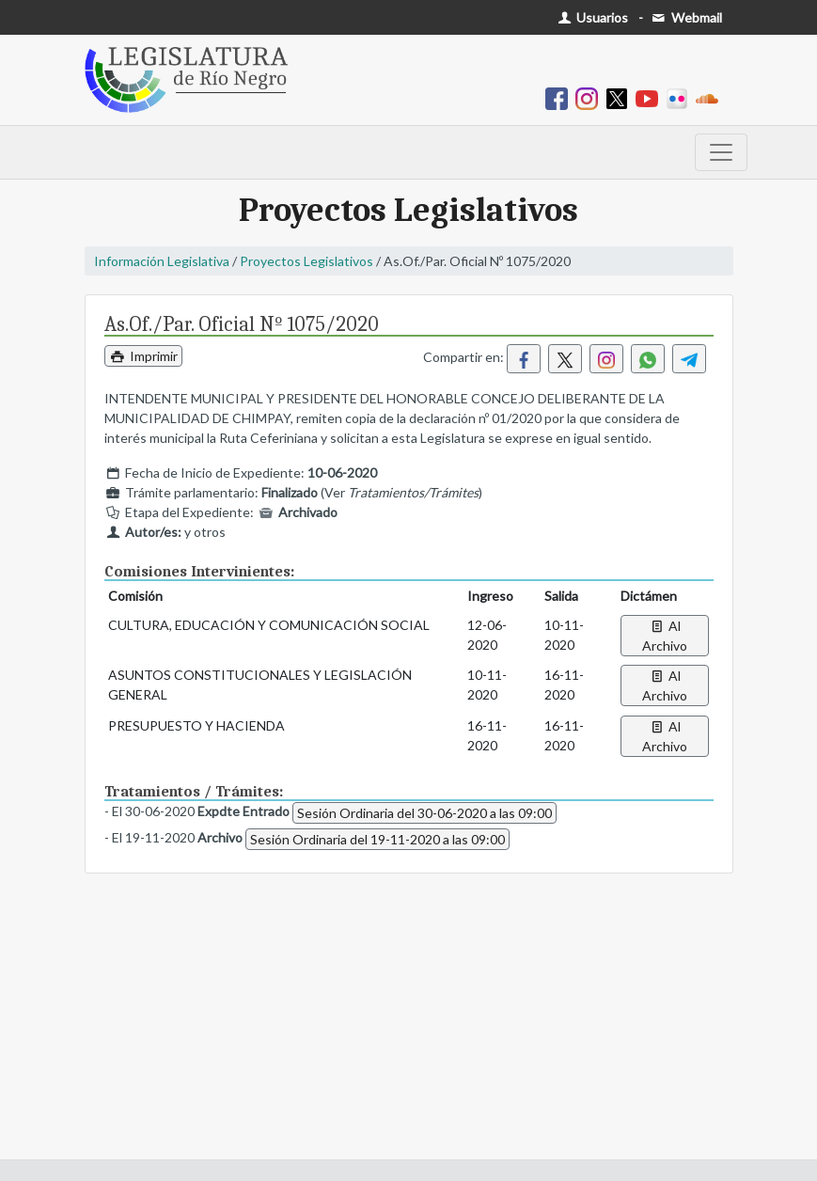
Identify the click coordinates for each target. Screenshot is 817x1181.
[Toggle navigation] (721, 152)
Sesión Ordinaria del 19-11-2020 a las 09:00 (377, 839)
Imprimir (144, 356)
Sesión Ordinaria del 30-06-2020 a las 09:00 (424, 813)
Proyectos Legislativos (306, 261)
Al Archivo (664, 635)
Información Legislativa (161, 261)
